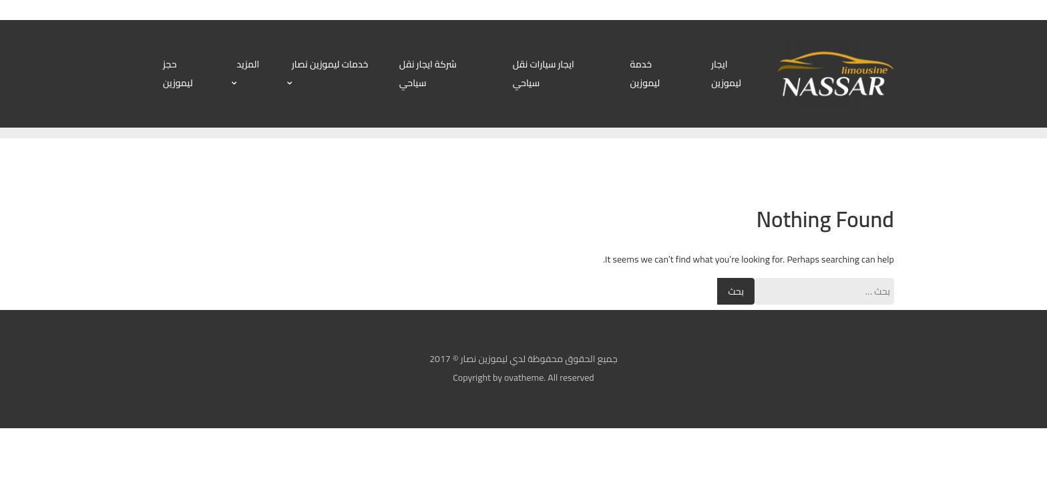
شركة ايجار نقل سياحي (428, 73)
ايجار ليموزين (726, 73)
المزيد (247, 64)
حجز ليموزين (178, 73)
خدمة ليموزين (645, 73)
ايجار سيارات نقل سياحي (543, 73)
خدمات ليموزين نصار (330, 64)
